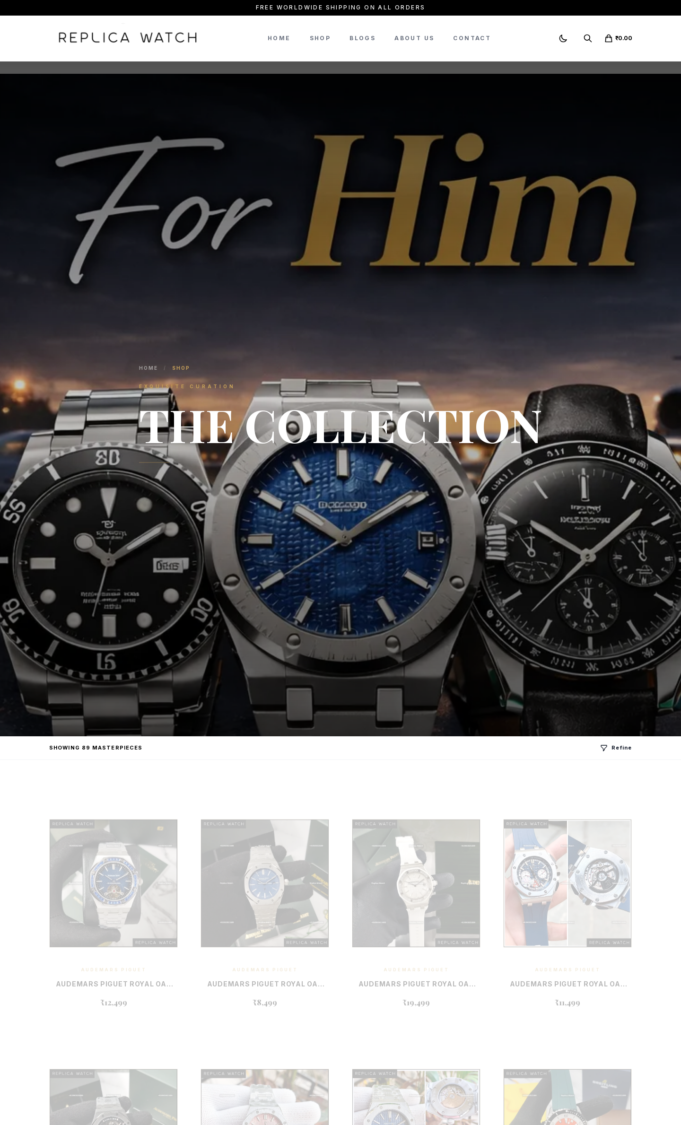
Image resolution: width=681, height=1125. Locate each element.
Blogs (362, 38)
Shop (320, 38)
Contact (472, 38)
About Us (414, 38)
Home (279, 38)
